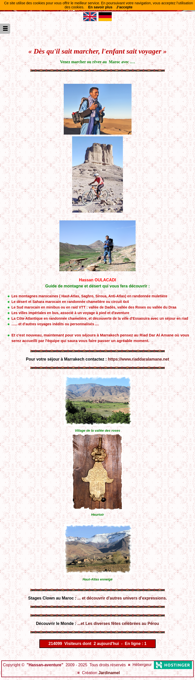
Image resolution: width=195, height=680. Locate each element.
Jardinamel (109, 673)
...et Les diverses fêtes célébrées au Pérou (118, 623)
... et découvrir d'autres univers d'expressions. (122, 598)
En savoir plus (100, 7)
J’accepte (124, 7)
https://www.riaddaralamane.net (138, 359)
